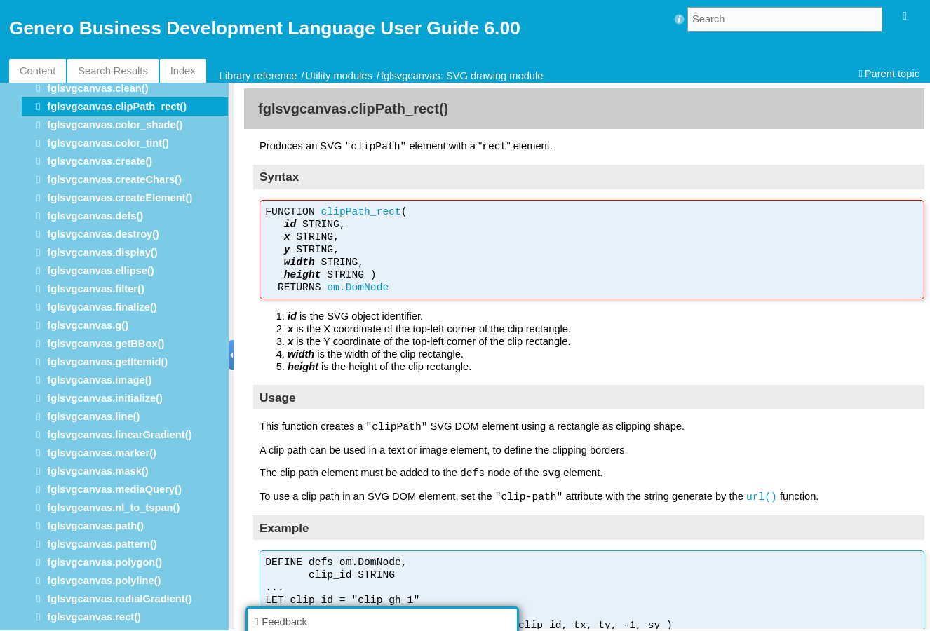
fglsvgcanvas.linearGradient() (119, 434)
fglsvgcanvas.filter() (95, 288)
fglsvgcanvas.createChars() (114, 179)
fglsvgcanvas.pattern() (101, 544)
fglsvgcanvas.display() (102, 252)
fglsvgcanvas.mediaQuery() (114, 489)
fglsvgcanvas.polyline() (104, 580)
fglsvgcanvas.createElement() (119, 197)
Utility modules (339, 75)
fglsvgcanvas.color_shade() (114, 124)
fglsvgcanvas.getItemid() (107, 361)
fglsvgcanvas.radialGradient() (119, 598)
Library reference (258, 75)
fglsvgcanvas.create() (99, 161)
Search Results (112, 70)
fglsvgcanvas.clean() (97, 88)
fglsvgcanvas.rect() (94, 617)
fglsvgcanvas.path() (95, 525)
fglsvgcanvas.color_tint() (107, 143)
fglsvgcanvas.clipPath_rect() (117, 106)
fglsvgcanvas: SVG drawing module (462, 75)
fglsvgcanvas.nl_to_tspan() (113, 507)
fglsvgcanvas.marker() (101, 453)
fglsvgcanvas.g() (87, 325)
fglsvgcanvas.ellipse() (100, 270)
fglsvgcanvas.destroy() (103, 234)
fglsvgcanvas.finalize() (101, 307)
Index (183, 70)
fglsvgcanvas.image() (99, 380)
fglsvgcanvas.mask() (97, 471)
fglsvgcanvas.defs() (95, 216)
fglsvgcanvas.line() (93, 416)
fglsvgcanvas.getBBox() (105, 343)
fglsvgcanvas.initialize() (105, 398)
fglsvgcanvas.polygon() (104, 562)
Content (37, 70)
